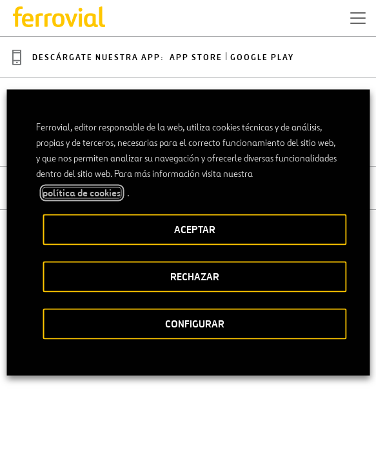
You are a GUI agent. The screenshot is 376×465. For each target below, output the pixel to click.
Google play (262, 58)
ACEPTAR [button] (194, 229)
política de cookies (82, 193)
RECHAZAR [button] (194, 277)
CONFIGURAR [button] (194, 324)
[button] (358, 18)
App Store (196, 58)
